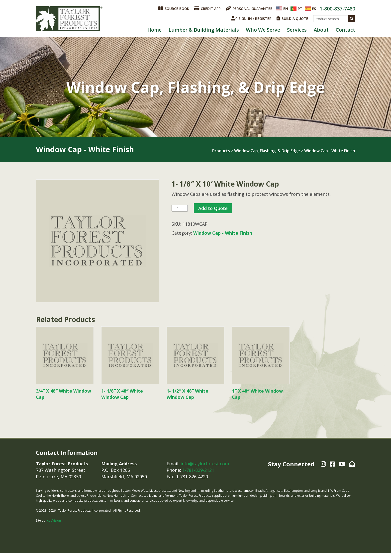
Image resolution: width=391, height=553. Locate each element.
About (321, 29)
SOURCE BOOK (173, 8)
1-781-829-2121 (198, 470)
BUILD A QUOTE (292, 18)
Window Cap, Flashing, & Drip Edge (267, 150)
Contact (345, 29)
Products (221, 150)
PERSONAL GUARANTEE (248, 8)
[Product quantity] (180, 208)
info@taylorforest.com (205, 464)
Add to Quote (213, 208)
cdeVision (54, 520)
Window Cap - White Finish (329, 150)
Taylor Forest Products (69, 18)
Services (297, 29)
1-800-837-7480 (337, 8)
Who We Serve (263, 29)
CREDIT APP (207, 8)
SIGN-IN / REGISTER (251, 18)
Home (154, 29)
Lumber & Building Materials (204, 29)
